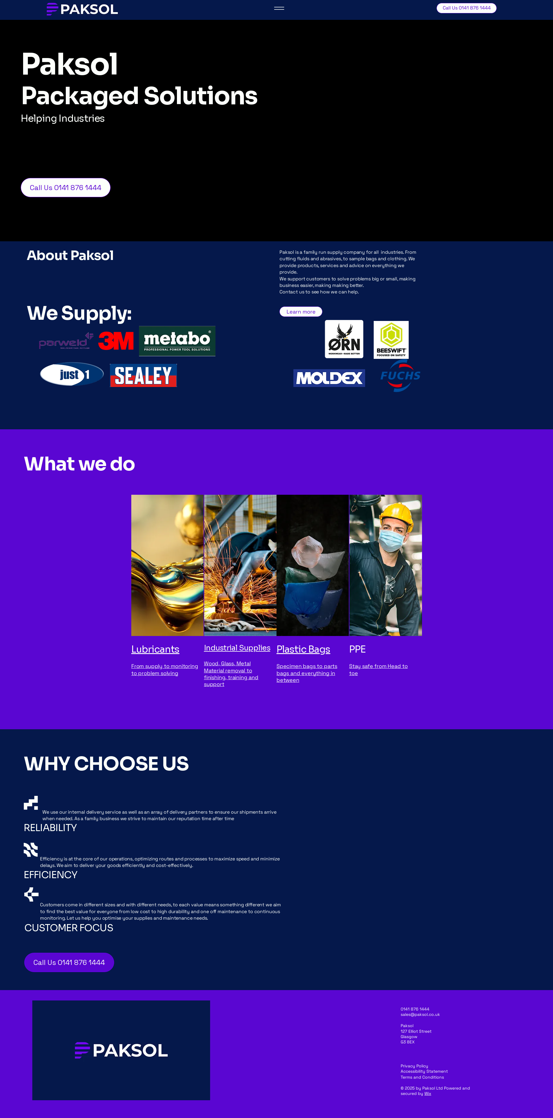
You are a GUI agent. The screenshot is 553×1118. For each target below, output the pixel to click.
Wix (427, 1093)
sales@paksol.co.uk (420, 1014)
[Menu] (279, 8)
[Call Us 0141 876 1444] (467, 8)
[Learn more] (300, 311)
